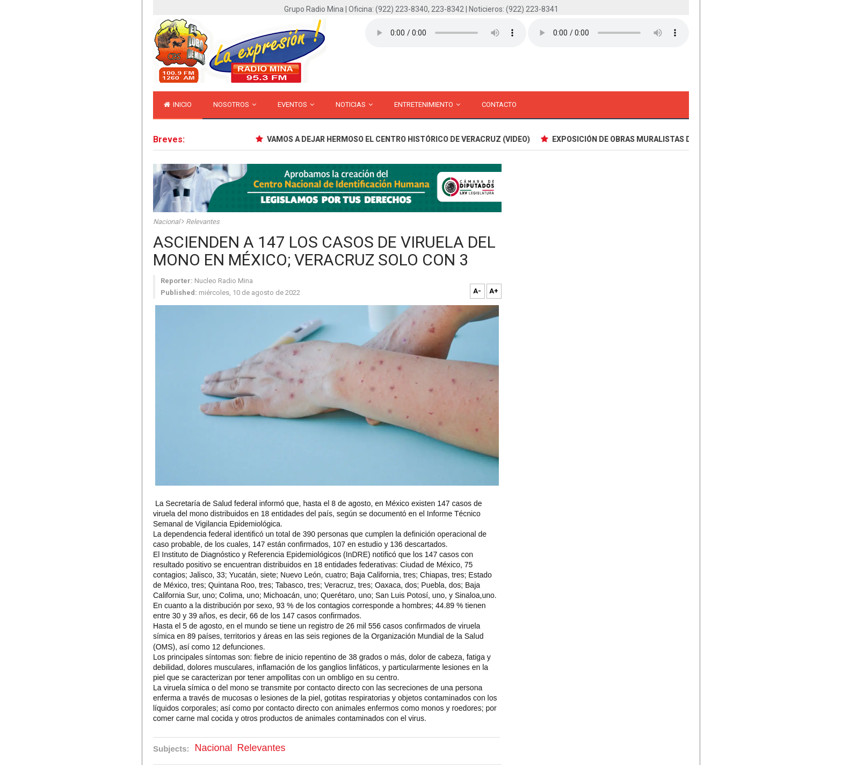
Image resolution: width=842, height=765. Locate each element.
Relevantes (203, 222)
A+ (493, 291)
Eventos (296, 104)
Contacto (499, 104)
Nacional (167, 222)
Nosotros (234, 104)
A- (477, 291)
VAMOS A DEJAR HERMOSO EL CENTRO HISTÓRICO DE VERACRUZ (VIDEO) (399, 139)
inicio (178, 104)
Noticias (354, 104)
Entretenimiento (427, 104)
